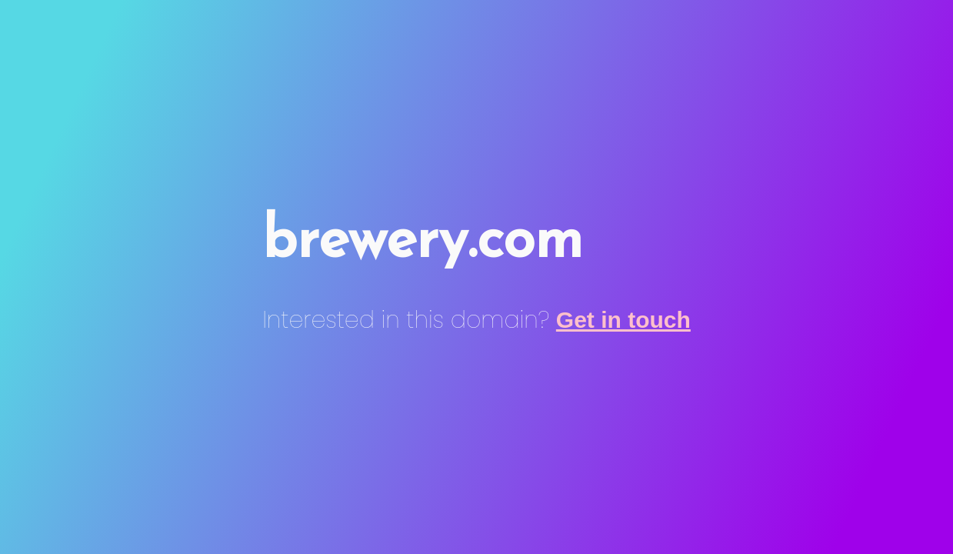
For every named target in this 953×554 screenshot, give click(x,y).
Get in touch (623, 319)
